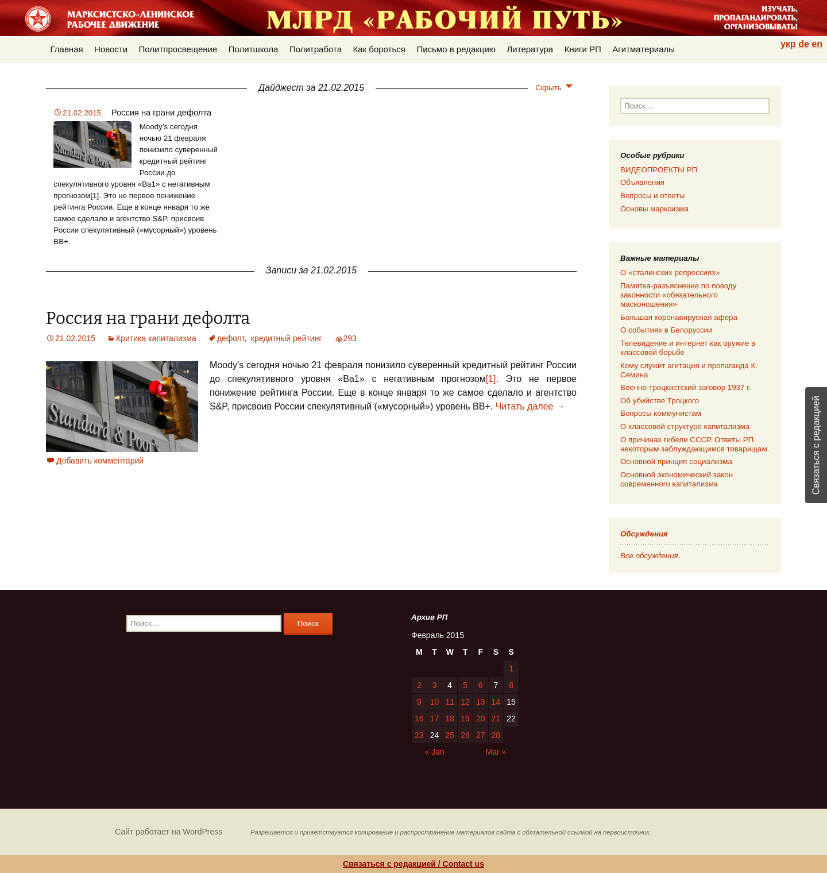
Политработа (315, 49)
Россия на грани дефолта (161, 112)
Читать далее (530, 406)
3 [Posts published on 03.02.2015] (434, 685)
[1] (491, 379)
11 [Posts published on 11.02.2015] (449, 701)
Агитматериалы (643, 49)
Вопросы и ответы (652, 195)
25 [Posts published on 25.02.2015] (449, 735)
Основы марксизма (654, 208)
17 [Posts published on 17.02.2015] (434, 718)
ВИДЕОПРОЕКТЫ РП (658, 169)
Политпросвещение (178, 49)
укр (788, 44)
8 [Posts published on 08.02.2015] (511, 685)
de (803, 44)
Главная (67, 49)
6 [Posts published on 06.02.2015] (480, 685)
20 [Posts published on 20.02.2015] (480, 718)
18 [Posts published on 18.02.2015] (449, 718)
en (816, 44)
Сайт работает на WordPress (168, 831)
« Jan (434, 751)
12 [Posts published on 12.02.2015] (465, 701)
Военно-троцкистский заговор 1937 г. (685, 387)
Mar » (496, 751)
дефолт (231, 338)
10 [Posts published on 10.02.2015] (434, 701)
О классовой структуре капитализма (684, 426)
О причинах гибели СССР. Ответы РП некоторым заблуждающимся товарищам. (694, 444)
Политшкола (254, 49)
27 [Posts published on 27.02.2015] (480, 735)
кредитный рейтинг (286, 338)
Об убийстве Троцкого (659, 400)
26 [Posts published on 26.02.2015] (465, 735)
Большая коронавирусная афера (678, 317)
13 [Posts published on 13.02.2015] (480, 701)
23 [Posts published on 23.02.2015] (419, 735)
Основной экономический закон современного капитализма (676, 479)
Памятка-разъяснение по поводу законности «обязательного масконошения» (678, 294)
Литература (530, 49)
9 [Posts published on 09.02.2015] (419, 701)
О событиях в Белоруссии (666, 330)
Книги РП (583, 49)
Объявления (642, 182)
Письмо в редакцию (456, 49)
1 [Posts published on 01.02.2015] (511, 668)
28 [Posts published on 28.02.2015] (496, 735)
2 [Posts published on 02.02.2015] (419, 685)
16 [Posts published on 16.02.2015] (419, 718)
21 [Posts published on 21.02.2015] (496, 718)
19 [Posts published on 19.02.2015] (465, 718)
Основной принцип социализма (676, 461)
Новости (110, 49)
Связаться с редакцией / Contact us (413, 863)
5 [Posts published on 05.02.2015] (465, 685)
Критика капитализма (156, 338)
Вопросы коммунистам (660, 413)
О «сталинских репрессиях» (670, 272)
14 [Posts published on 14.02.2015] (496, 701)
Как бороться (379, 49)
